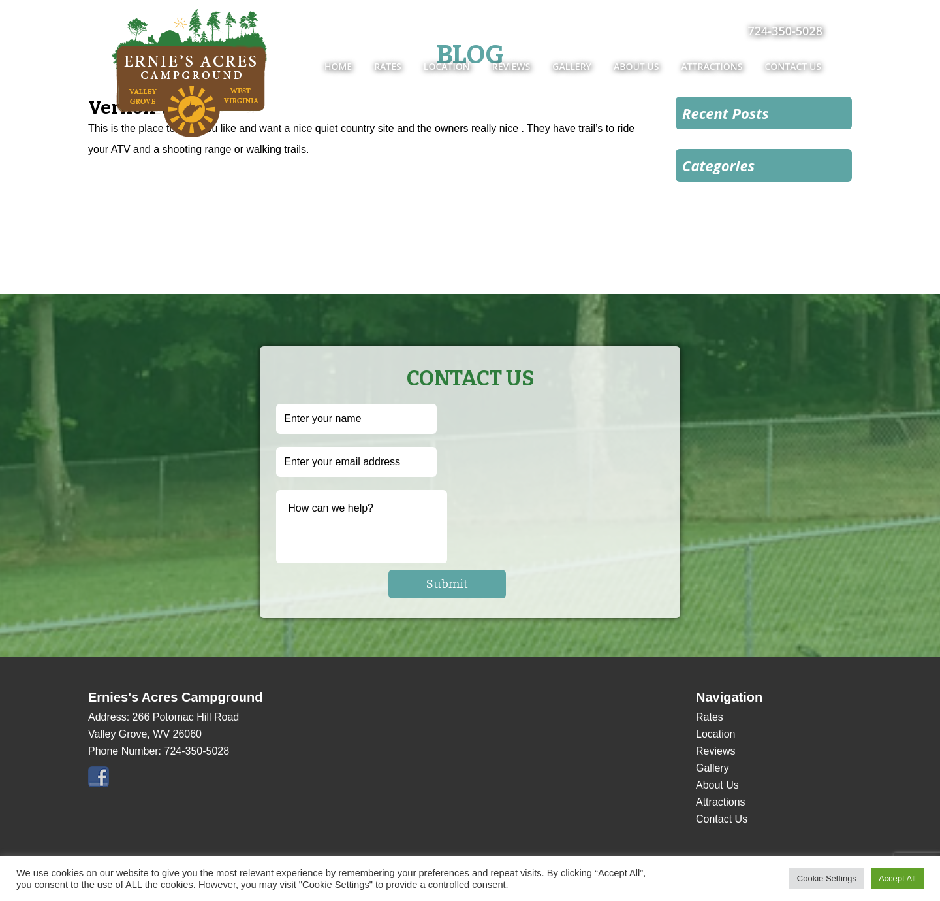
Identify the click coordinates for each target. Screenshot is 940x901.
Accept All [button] (897, 878)
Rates (387, 66)
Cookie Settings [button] (826, 878)
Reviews (511, 66)
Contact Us (792, 66)
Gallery (571, 66)
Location (447, 66)
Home (338, 66)
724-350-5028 (784, 31)
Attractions (711, 66)
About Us (636, 66)
